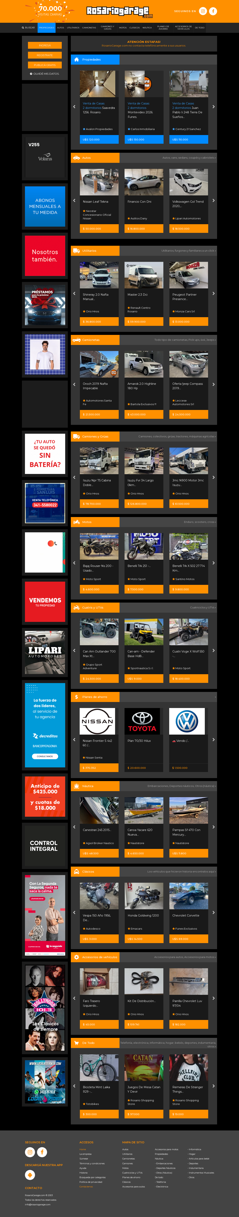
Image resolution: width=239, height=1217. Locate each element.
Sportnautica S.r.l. (140, 668)
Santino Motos (183, 579)
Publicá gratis (45, 65)
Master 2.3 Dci (137, 294)
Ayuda (82, 1168)
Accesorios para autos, (169, 957)
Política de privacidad (90, 1182)
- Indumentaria (195, 1168)
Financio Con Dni (139, 201)
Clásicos (126, 1182)
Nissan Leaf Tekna (95, 201)
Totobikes (91, 1104)
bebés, (179, 1042)
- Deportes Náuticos (165, 1168)
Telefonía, (126, 1042)
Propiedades (161, 1154)
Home (82, 1149)
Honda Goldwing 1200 (143, 915)
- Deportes (192, 1163)
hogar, (170, 1042)
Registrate (45, 55)
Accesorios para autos (133, 1186)
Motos (125, 1168)
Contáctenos (86, 1186)
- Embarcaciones (164, 1163)
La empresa (85, 1154)
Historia (83, 1172)
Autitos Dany (137, 218)
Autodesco (91, 928)
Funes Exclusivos (184, 928)
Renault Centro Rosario (139, 309)
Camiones (127, 1163)
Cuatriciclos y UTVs (132, 1172)
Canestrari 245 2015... (97, 830)
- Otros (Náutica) (163, 1172)
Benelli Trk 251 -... (139, 566)
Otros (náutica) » (205, 786)
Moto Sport (92, 579)
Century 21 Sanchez (186, 129)
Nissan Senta (92, 757)
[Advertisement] (45, 107)
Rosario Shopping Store (141, 1102)
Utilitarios (127, 1154)
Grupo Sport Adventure (92, 666)
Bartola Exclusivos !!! (142, 404)
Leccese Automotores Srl (183, 402)
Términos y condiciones (92, 1163)
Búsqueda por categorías (92, 1177)
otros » (211, 1046)
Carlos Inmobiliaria (141, 129)
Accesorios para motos (199, 957)
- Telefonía (160, 1182)
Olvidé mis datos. (45, 73)
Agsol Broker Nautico (98, 843)
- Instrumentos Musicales (200, 1172)
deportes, (191, 1042)
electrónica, (141, 1042)
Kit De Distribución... (142, 1001)
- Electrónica (161, 1186)
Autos (125, 1149)
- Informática (194, 1149)
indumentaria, (207, 1042)
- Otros (190, 1177)
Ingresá (45, 45)
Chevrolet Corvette (185, 915)
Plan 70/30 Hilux (139, 741)
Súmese (83, 1158)
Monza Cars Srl (183, 311)
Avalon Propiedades (97, 129)
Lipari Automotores (186, 218)
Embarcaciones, (158, 786)
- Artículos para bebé (198, 1158)
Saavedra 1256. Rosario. (99, 108)
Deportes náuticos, (182, 786)
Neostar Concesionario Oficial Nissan (97, 214)
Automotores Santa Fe (97, 402)
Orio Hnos (91, 311)
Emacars (135, 928)
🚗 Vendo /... (180, 741)
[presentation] (74, 107)
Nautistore (136, 843)
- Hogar (191, 1154)
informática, (158, 1042)
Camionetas (128, 1158)
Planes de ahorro (131, 1177)
